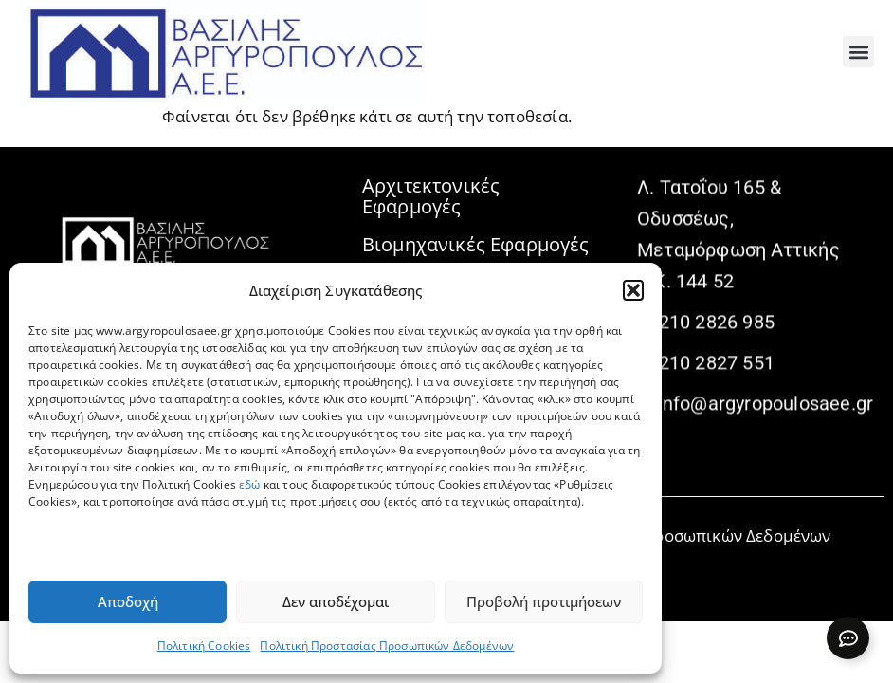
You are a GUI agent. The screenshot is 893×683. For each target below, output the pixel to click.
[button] (633, 290)
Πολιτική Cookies (204, 645)
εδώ (250, 484)
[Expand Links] (848, 638)
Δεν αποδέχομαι (335, 601)
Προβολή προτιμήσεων (543, 601)
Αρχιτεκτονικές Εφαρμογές (431, 196)
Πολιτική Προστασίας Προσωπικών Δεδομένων (387, 645)
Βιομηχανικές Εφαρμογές (476, 244)
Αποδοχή (128, 601)
